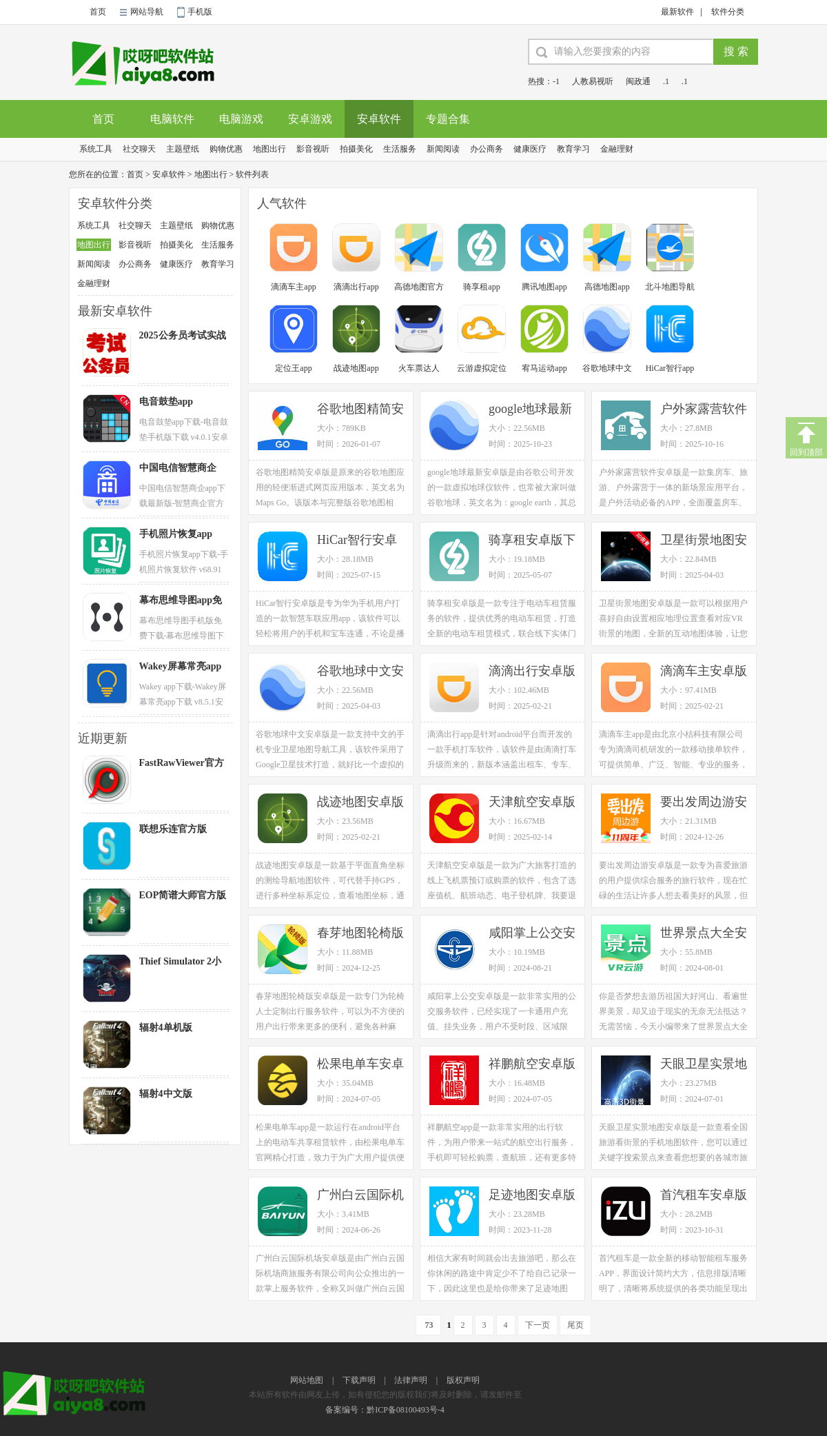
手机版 (199, 12)
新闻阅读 (443, 149)
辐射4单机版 (165, 1027)
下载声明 (359, 1380)
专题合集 (448, 119)
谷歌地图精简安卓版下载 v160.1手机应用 (360, 410)
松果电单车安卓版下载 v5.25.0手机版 (362, 1065)
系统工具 (95, 149)
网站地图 (306, 1380)
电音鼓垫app (166, 401)
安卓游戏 (310, 119)
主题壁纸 (182, 149)
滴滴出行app (356, 287)
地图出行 (269, 149)
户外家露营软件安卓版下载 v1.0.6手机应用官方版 (703, 410)
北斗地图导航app (670, 288)
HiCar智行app (670, 368)
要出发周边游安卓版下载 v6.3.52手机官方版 (705, 803)
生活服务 (399, 149)
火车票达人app (419, 369)
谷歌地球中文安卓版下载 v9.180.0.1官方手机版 (362, 672)
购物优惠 (226, 149)
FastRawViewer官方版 (181, 763)
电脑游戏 (241, 119)
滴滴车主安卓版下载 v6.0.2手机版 (703, 672)
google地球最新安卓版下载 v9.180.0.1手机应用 (534, 410)
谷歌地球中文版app (607, 369)
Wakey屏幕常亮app (180, 666)
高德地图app (606, 287)
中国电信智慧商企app (177, 468)
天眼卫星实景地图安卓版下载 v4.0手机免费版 (703, 1065)
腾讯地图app (544, 287)
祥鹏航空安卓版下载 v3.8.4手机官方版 (532, 1065)
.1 (666, 81)
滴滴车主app (293, 287)
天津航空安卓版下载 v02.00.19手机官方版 (534, 803)
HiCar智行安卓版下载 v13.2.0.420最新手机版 (359, 541)
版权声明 (463, 1380)
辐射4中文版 (165, 1094)
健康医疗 (530, 149)
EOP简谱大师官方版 (183, 895)
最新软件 (677, 12)
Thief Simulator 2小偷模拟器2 (180, 961)
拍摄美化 (356, 149)
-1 (556, 81)
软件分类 (727, 12)
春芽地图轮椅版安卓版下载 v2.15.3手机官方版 (360, 934)
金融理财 (616, 149)
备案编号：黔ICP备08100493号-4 (385, 1410)
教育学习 (573, 149)
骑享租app (481, 287)
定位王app (293, 368)
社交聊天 (139, 149)
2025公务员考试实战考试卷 (182, 335)
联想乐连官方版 (173, 829)
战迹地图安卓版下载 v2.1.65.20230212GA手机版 (362, 803)
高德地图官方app (419, 288)
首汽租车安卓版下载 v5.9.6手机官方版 (703, 1196)
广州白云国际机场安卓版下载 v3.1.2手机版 (360, 1196)
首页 (98, 12)
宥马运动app (544, 368)
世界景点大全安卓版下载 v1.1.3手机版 (703, 934)
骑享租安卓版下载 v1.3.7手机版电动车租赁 (532, 541)
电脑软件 (172, 119)
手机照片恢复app (176, 534)
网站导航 (146, 12)
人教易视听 (592, 81)
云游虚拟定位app (482, 369)
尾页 (575, 1325)
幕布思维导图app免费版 (181, 600)
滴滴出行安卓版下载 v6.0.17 (532, 672)
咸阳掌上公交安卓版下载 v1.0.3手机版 (532, 934)
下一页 (537, 1325)
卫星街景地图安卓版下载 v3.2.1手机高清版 (703, 541)
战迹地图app (356, 368)
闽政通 (638, 81)
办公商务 (486, 149)
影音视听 (312, 149)
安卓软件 (379, 119)
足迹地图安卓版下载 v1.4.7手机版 (532, 1196)
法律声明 (410, 1380)
